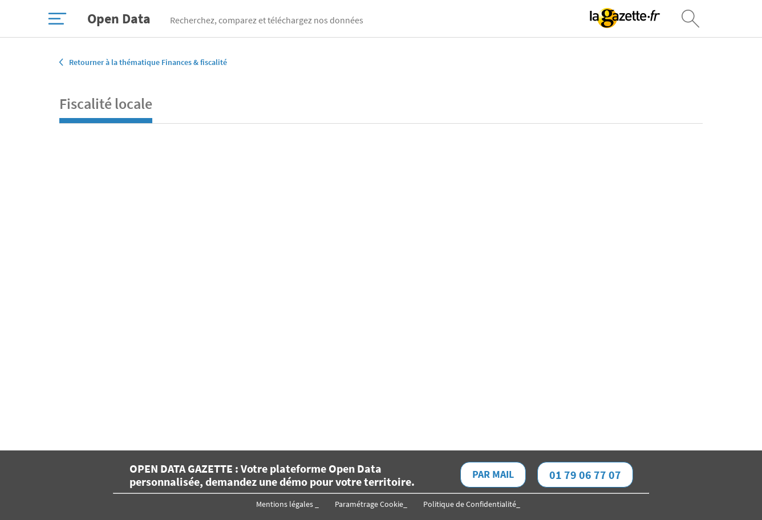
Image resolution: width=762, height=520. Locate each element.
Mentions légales (285, 504)
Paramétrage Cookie (369, 504)
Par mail (493, 474)
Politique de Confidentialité (469, 504)
